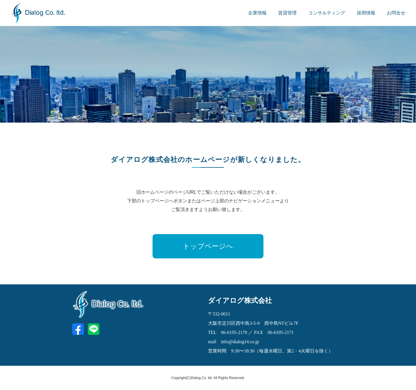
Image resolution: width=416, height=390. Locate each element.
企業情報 (257, 12)
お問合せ (396, 12)
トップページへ (208, 246)
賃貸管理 (287, 12)
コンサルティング (326, 12)
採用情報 (366, 12)
